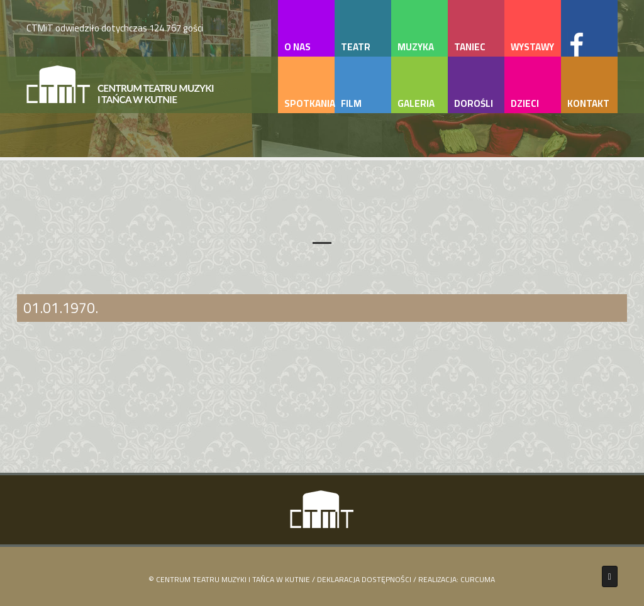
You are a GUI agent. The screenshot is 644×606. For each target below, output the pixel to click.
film (351, 103)
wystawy (532, 47)
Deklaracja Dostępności (364, 579)
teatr (355, 47)
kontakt (588, 103)
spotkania (309, 103)
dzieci (525, 103)
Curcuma (477, 579)
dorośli (473, 103)
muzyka (415, 47)
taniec (470, 47)
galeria (416, 103)
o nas (297, 47)
